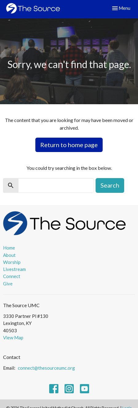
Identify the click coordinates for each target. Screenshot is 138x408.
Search (110, 185)
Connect (11, 276)
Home (9, 247)
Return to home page (69, 144)
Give (8, 283)
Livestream (14, 269)
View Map (13, 337)
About (9, 255)
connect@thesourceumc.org (46, 368)
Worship (12, 262)
